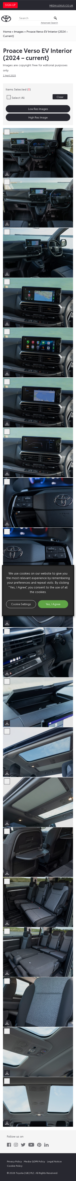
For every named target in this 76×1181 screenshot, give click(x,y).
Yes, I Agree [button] (53, 604)
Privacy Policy (14, 1161)
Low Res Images (38, 108)
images (19, 31)
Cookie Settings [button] (21, 604)
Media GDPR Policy (34, 1161)
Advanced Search (49, 22)
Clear (60, 97)
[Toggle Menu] (71, 18)
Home (7, 31)
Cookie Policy (14, 1165)
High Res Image (38, 117)
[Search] (38, 18)
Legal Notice (54, 1161)
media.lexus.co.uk (61, 5)
